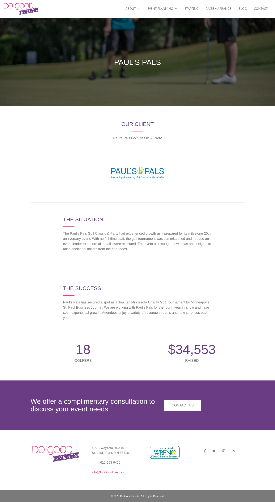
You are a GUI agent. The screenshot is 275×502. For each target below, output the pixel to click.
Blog (243, 8)
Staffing (192, 8)
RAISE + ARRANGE (218, 8)
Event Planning (164, 8)
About (134, 8)
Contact (261, 8)
